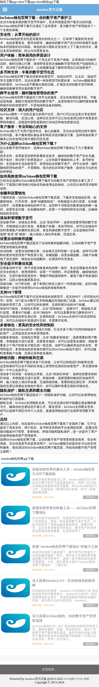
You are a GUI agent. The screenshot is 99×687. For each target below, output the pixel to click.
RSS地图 (69, 678)
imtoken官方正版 (49, 10)
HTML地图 (82, 678)
